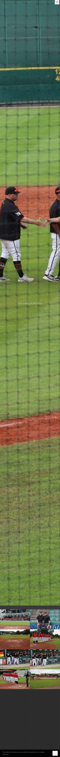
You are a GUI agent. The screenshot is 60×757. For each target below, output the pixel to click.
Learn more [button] (5, 754)
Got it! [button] (55, 753)
